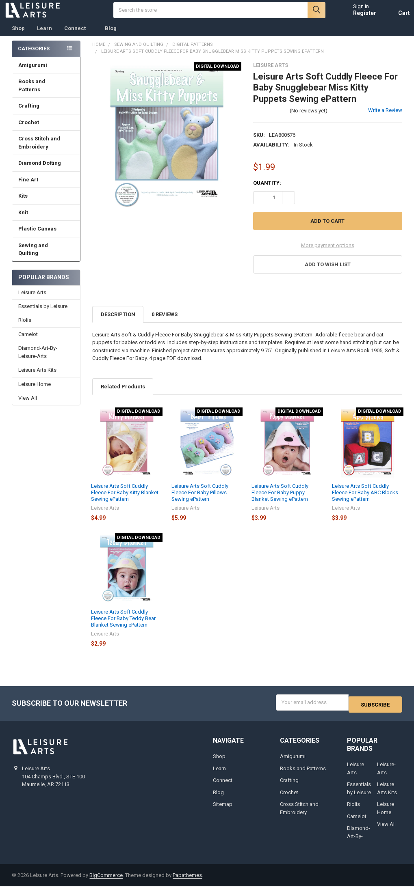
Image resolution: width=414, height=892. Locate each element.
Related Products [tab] (123, 395)
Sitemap (222, 810)
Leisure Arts (32, 300)
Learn (44, 36)
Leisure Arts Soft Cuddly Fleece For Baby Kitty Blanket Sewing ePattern (124, 501)
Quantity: (267, 191)
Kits (46, 204)
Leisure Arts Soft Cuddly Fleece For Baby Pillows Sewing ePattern (199, 501)
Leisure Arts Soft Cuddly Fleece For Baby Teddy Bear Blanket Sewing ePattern (123, 626)
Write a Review (385, 118)
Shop (18, 36)
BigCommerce (106, 881)
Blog (111, 36)
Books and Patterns (46, 93)
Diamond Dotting (46, 171)
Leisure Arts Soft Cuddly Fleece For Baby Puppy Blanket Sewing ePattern (279, 501)
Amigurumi (32, 73)
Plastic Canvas (46, 237)
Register (356, 17)
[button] (327, 272)
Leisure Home (34, 392)
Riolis (24, 328)
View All (27, 406)
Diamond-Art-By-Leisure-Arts (37, 360)
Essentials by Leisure (42, 314)
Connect (78, 36)
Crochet (46, 130)
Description (118, 322)
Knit (46, 221)
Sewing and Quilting (46, 257)
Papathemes (187, 881)
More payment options (327, 253)
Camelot (28, 342)
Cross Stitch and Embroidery (46, 151)
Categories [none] (34, 57)
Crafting (46, 114)
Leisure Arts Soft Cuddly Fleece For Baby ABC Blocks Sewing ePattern (365, 501)
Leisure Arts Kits (37, 378)
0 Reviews (165, 322)
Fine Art (46, 188)
